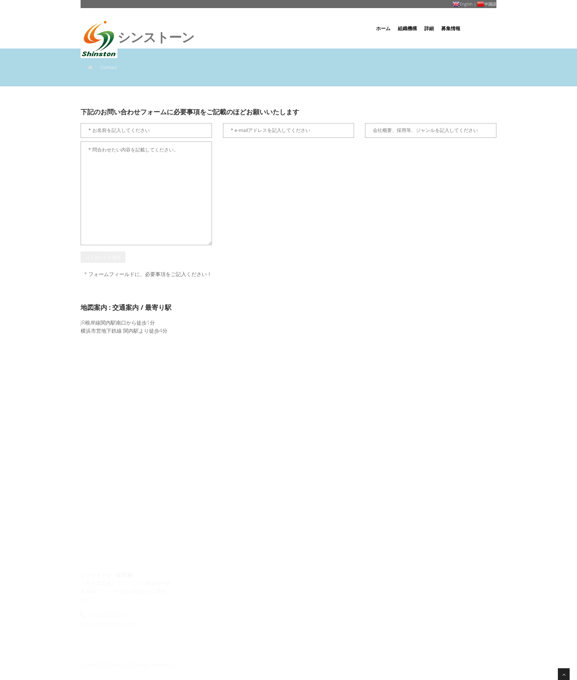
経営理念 (200, 585)
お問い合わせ (482, 28)
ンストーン (137, 22)
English (462, 4)
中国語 (486, 4)
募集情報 (450, 28)
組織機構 (407, 28)
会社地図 (306, 594)
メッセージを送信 (103, 257)
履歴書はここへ (315, 585)
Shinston (186, 665)
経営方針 (200, 594)
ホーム (383, 28)
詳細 (429, 28)
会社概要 (201, 575)
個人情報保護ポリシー (322, 575)
